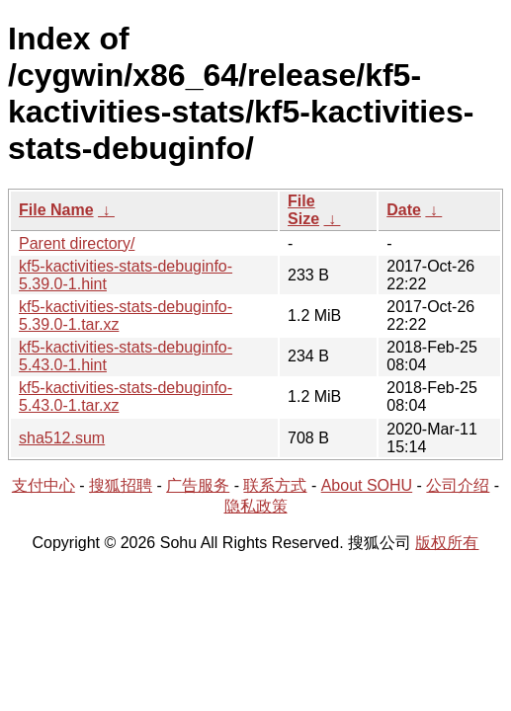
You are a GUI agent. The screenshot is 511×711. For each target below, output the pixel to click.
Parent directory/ (76, 243)
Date (403, 209)
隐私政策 (256, 506)
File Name (56, 209)
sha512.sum (62, 438)
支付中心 (43, 485)
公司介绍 (457, 485)
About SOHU (366, 485)
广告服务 (197, 485)
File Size (303, 210)
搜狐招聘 (120, 485)
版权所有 (446, 542)
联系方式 (274, 485)
